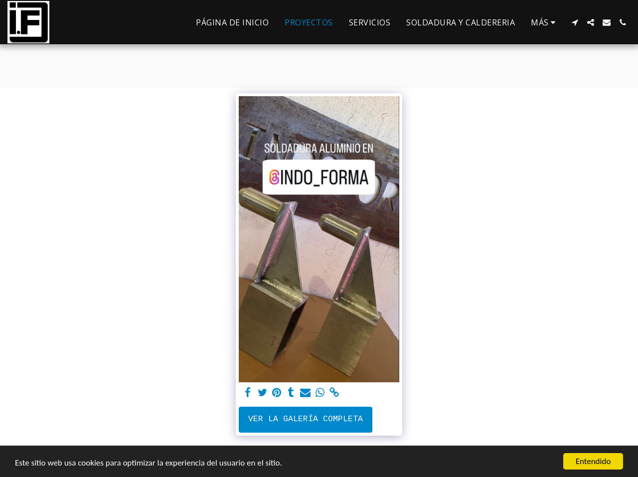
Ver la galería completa (305, 419)
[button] (574, 22)
